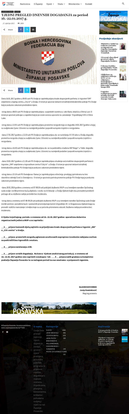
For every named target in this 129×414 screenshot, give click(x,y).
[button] (123, 4)
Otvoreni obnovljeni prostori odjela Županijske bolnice (109, 59)
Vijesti (17, 12)
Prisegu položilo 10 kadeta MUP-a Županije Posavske (108, 331)
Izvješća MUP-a (7, 12)
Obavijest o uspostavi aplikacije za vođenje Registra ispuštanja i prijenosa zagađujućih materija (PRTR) (106, 341)
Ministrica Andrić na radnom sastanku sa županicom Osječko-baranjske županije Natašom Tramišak (109, 48)
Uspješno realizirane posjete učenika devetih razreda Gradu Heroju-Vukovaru (109, 95)
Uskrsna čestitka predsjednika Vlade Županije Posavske (109, 67)
